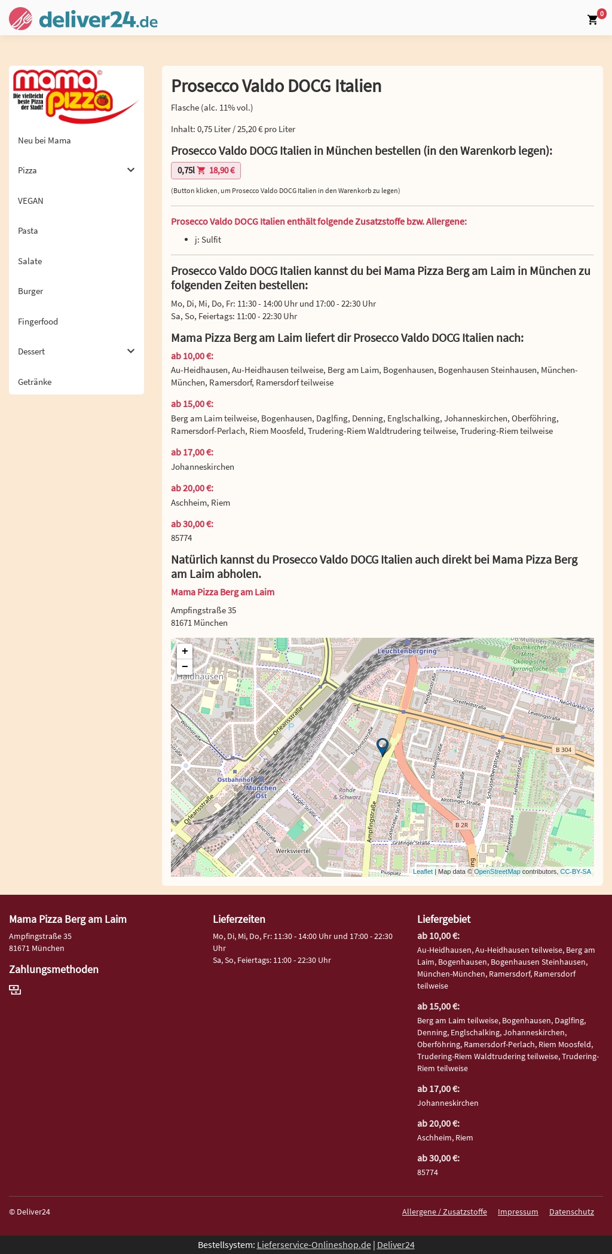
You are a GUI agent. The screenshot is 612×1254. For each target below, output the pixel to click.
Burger (30, 290)
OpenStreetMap (497, 871)
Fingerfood (38, 321)
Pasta (28, 230)
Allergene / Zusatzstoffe (444, 1211)
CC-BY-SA (575, 871)
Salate (30, 261)
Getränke (34, 381)
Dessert (76, 351)
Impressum (518, 1211)
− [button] (185, 667)
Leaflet (423, 871)
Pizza (76, 170)
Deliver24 (396, 1244)
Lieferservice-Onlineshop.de (314, 1244)
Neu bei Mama (44, 140)
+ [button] (185, 651)
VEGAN (31, 200)
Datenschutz (571, 1211)
